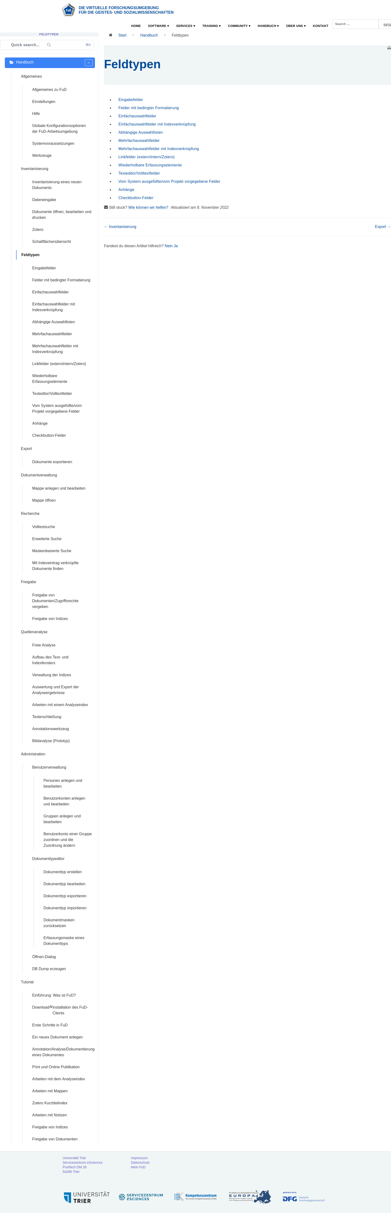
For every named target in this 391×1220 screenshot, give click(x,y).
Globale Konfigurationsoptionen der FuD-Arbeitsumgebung (59, 128)
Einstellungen (43, 102)
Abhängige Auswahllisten (140, 132)
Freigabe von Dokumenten (55, 1139)
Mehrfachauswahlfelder (139, 141)
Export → (383, 227)
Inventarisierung (34, 169)
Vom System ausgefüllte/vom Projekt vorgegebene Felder (169, 181)
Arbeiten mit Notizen (49, 1115)
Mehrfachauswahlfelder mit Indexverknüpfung (158, 149)
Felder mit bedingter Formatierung (148, 108)
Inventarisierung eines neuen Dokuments (56, 185)
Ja (176, 246)
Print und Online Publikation (56, 1067)
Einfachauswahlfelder (137, 116)
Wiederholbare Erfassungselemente (150, 165)
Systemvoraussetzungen (53, 143)
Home (136, 26)
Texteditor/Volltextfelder (139, 173)
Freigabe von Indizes (50, 1127)
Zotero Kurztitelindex (50, 1103)
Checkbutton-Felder (136, 198)
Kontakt (320, 26)
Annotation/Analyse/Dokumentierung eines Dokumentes (63, 1052)
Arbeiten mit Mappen (50, 1091)
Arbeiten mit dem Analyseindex (58, 1079)
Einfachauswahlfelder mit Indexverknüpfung (157, 124)
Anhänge (126, 190)
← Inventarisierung (120, 227)
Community (238, 26)
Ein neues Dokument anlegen (57, 1037)
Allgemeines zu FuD (49, 90)
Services (184, 26)
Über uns (294, 26)
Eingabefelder (130, 100)
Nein (169, 246)
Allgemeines (31, 76)
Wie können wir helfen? (148, 207)
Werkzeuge (42, 155)
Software (157, 26)
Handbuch (267, 26)
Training (210, 26)
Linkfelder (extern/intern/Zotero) (146, 157)
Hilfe (36, 114)
